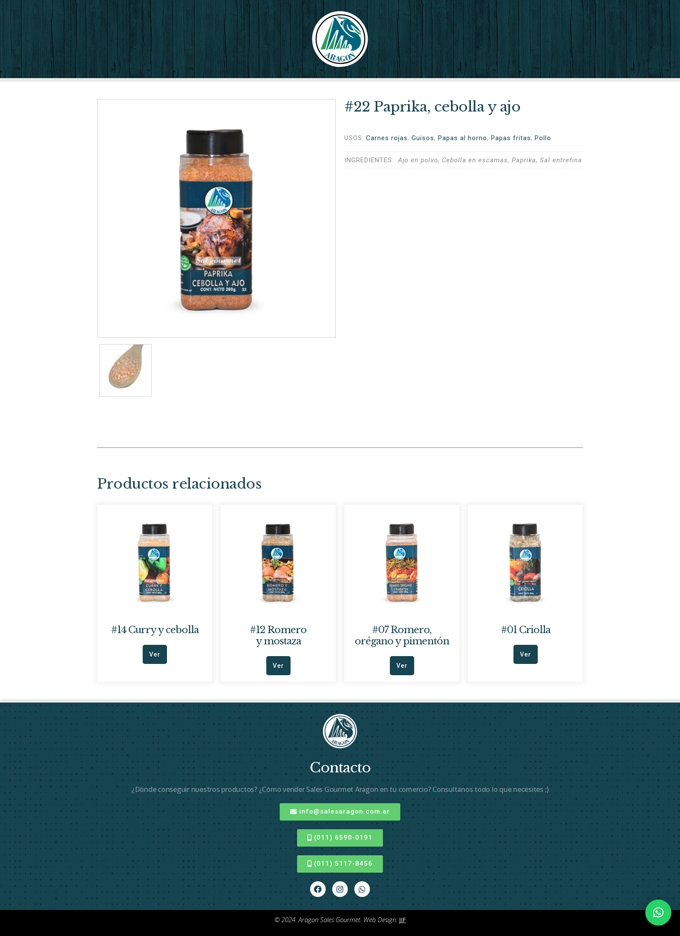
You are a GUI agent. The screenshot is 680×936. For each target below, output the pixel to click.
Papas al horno (462, 138)
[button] (658, 913)
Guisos (423, 138)
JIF (402, 920)
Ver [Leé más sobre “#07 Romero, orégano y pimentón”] (402, 665)
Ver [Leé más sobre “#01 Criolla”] (525, 654)
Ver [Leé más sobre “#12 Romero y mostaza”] (278, 665)
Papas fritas (511, 138)
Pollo (543, 138)
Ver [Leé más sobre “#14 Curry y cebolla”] (154, 654)
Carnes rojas (387, 138)
